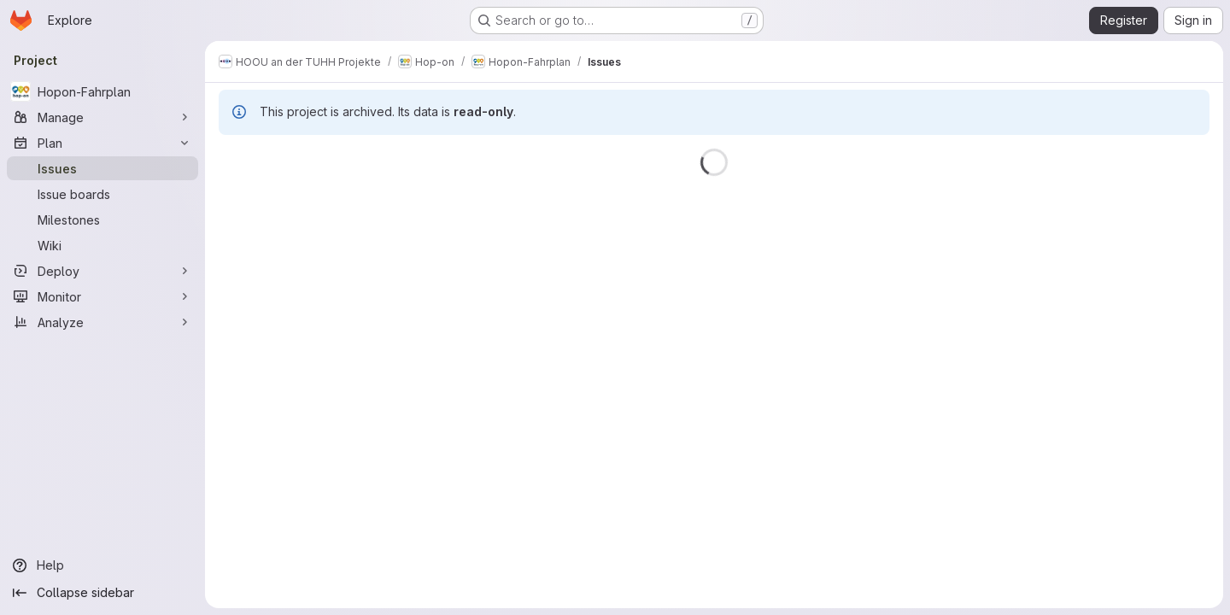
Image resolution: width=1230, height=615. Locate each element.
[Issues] (102, 168)
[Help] (102, 565)
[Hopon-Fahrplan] (102, 91)
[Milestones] (102, 219)
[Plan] (102, 143)
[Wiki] (102, 245)
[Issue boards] (102, 194)
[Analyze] (102, 322)
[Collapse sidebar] (102, 593)
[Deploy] (102, 271)
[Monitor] (102, 296)
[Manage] (102, 117)
